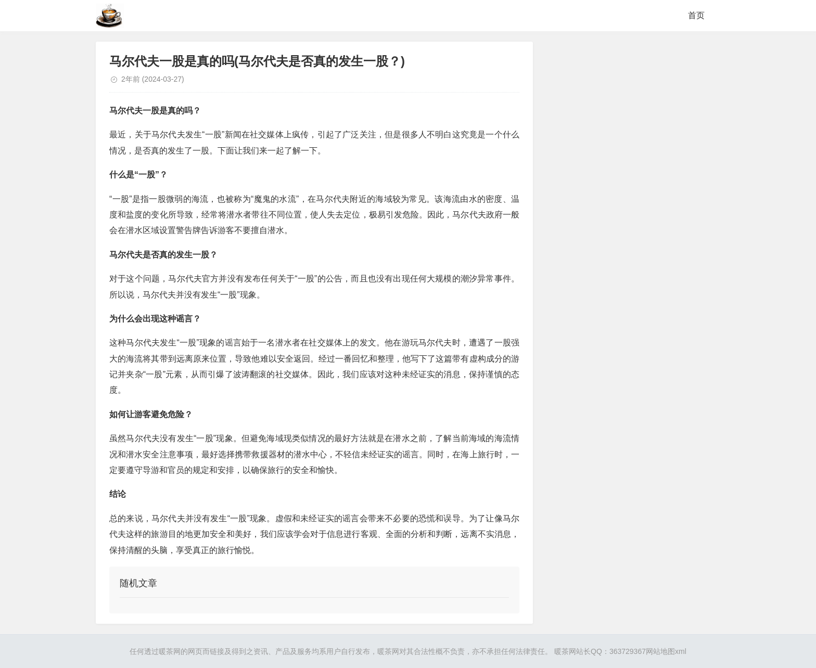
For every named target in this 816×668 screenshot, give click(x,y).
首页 (696, 15)
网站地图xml (666, 651)
